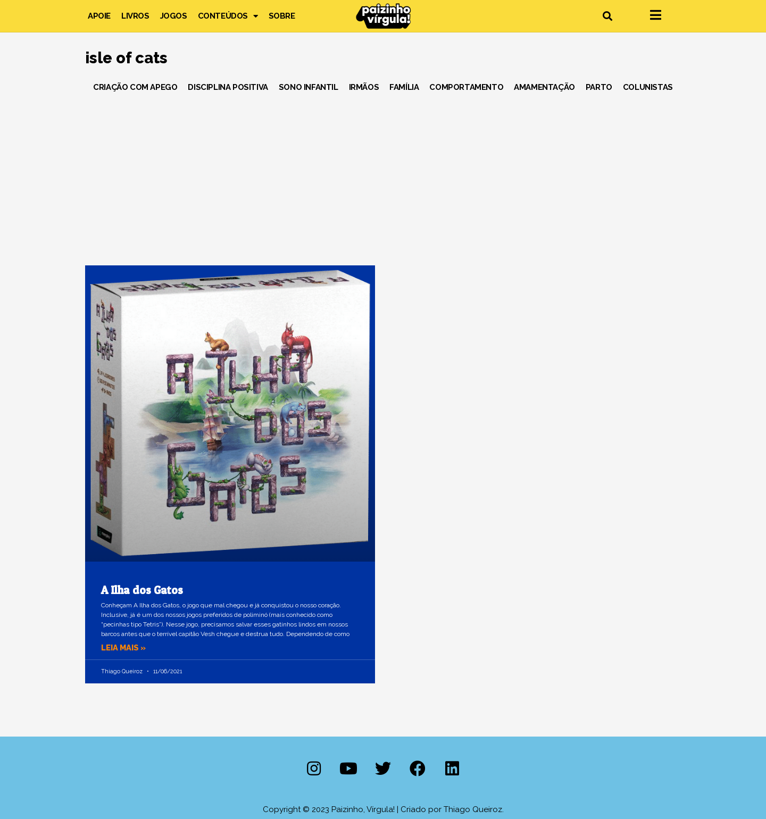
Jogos (173, 16)
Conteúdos (228, 16)
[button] (607, 16)
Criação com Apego (135, 87)
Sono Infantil (308, 87)
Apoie (99, 16)
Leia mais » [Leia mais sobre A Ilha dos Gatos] (124, 648)
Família (404, 87)
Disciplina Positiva (228, 87)
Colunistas (648, 87)
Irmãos (364, 87)
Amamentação (544, 87)
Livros (135, 16)
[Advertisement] (383, 175)
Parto (599, 87)
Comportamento (466, 87)
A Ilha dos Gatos (142, 590)
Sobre (282, 16)
